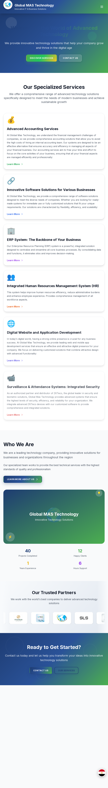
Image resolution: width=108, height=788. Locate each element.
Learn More (15, 165)
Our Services (66, 671)
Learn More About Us (22, 479)
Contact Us (70, 58)
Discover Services (41, 58)
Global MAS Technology (34, 5)
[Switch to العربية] (102, 773)
